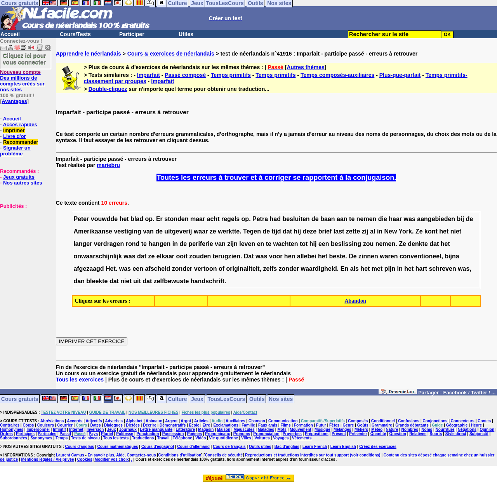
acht (213, 219)
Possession (173, 434)
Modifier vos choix (112, 459)
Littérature (185, 429)
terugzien (226, 256)
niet (455, 231)
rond (133, 243)
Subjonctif (478, 434)
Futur (321, 425)
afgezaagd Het (94, 268)
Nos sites (281, 398)
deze (310, 231)
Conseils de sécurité (224, 455)
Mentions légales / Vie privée (47, 459)
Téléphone (182, 438)
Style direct (455, 434)
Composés (358, 421)
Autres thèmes (305, 67)
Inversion (95, 429)
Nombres (409, 429)
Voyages (280, 438)
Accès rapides (20, 124)
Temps (62, 438)
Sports (436, 434)
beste (337, 256)
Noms (426, 429)
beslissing (346, 243)
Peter (81, 219)
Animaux (154, 421)
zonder (182, 268)
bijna (452, 256)
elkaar (165, 256)
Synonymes (41, 438)
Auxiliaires (235, 421)
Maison (223, 429)
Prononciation (266, 434)
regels (230, 219)
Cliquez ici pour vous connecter (24, 58)
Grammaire (382, 425)
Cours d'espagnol (157, 446)
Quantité (378, 434)
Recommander (20, 142)
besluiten (295, 219)
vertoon (205, 268)
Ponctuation (148, 434)
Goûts (362, 425)
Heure (476, 425)
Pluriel (107, 434)
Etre (206, 425)
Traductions (143, 438)
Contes (484, 421)
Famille (248, 425)
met (377, 268)
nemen (366, 219)
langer (82, 243)
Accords (74, 421)
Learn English (343, 446)
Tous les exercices (80, 379)
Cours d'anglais (79, 446)
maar (197, 219)
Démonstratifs (173, 425)
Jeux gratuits (19, 177)
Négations (467, 429)
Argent (171, 421)
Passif (65, 434)
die (382, 219)
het (124, 219)
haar (395, 219)
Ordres (6, 434)
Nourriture (444, 429)
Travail (163, 438)
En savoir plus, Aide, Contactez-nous (122, 455)
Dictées (133, 425)
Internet (76, 429)
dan (78, 281)
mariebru (108, 165)
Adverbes (114, 421)
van (148, 231)
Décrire (149, 425)
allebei (306, 256)
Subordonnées (13, 438)
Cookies (84, 459)
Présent (339, 434)
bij (460, 219)
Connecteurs (462, 421)
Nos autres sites (22, 183)
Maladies (266, 429)
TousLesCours (226, 398)
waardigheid (319, 268)
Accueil (10, 34)
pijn (389, 268)
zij (365, 231)
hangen (159, 243)
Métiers (361, 429)
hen (289, 256)
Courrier (64, 425)
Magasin (206, 429)
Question (397, 434)
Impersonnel (37, 429)
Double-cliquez (108, 89)
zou (368, 243)
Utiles (186, 34)
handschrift (207, 281)
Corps (28, 425)
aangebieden (436, 219)
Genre (348, 425)
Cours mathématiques (117, 446)
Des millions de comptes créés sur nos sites (22, 80)
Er (159, 219)
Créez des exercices (377, 446)
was (409, 219)
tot (304, 243)
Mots (281, 429)
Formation (303, 425)
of (221, 268)
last (339, 231)
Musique (322, 429)
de (315, 219)
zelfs (270, 268)
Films (285, 425)
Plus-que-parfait (400, 75)
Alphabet (134, 421)
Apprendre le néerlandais (88, 54)
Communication (283, 421)
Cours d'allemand (193, 446)
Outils (257, 398)
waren (389, 256)
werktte (229, 231)
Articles (201, 421)
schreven (442, 268)
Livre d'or (14, 136)
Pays (93, 434)
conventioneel (420, 256)
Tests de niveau (85, 438)
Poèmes (194, 434)
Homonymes (11, 429)
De (352, 256)
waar (201, 231)
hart (421, 268)
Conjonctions (435, 421)
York (405, 231)
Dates (95, 425)
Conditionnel (383, 421)
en (260, 243)
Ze (419, 231)
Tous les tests (116, 438)
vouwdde (104, 219)
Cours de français (229, 446)
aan (342, 219)
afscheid (157, 268)
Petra (260, 219)
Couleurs (45, 425)
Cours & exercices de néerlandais (170, 54)
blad (136, 219)
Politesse (124, 434)
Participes (25, 434)
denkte (418, 243)
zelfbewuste (171, 281)
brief (325, 231)
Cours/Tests (75, 34)
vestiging (127, 231)
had (275, 219)
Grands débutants (412, 425)
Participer (131, 34)
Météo (376, 429)
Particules (47, 434)
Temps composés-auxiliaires (337, 75)
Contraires (9, 425)
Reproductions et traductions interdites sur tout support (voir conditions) (312, 455)
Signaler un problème (15, 151)
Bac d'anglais (287, 446)
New (390, 231)
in (379, 231)
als (354, 268)
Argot (186, 421)
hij (297, 231)
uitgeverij (178, 231)
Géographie (457, 425)
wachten (285, 243)
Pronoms (241, 434)
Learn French (314, 446)
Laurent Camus (70, 455)
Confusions (408, 421)
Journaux (128, 429)
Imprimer (14, 130)
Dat (249, 256)
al (372, 231)
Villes (246, 438)
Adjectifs (93, 421)
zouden (200, 256)
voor (276, 256)
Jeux (197, 398)
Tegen (252, 231)
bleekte (97, 281)
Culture (177, 398)
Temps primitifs (231, 75)
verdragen (109, 243)
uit (137, 281)
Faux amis (267, 425)
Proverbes (292, 434)
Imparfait (148, 75)
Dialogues (113, 425)
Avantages (14, 101)
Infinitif (59, 429)
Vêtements (302, 438)
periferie (201, 243)
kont (431, 231)
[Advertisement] (23, 248)
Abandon (355, 301)
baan (327, 219)
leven (247, 243)
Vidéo (200, 438)
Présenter (358, 434)
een (323, 243)
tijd (276, 231)
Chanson (256, 421)
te (352, 219)
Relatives (417, 434)
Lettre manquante (156, 429)
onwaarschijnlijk (97, 256)
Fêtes (334, 425)
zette (353, 231)
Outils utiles (260, 446)
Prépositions (316, 434)
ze (213, 231)
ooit (182, 256)
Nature (392, 429)
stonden (176, 219)
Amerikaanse (92, 231)
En (344, 268)
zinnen (368, 256)
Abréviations (52, 421)
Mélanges (342, 429)
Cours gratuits (19, 398)
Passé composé (185, 75)
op (149, 219)
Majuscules (244, 429)
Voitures (262, 438)
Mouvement (300, 429)
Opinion (487, 429)
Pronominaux (217, 434)
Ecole (194, 425)
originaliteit (242, 268)
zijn (232, 243)
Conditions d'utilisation (180, 455)
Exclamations (225, 425)
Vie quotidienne (223, 438)
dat (287, 231)
